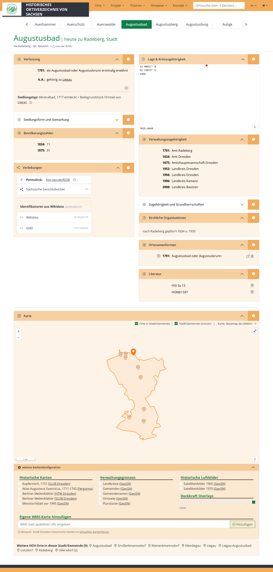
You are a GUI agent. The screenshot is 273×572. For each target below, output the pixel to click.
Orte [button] (98, 5)
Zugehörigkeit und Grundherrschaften (173, 204)
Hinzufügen (242, 524)
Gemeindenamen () (121, 494)
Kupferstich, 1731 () (46, 484)
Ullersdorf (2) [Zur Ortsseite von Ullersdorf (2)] (68, 550)
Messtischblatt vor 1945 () (45, 503)
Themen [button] (136, 5)
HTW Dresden (65, 494)
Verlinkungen (29, 168)
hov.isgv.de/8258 (58, 180)
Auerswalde (106, 24)
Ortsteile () (115, 498)
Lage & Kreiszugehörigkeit (163, 59)
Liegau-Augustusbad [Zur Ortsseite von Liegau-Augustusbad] (236, 546)
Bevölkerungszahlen (35, 133)
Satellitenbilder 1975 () (204, 489)
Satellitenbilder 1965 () (204, 484)
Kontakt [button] (179, 5)
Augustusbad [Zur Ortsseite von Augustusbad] (102, 546)
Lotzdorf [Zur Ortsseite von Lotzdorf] (27, 550)
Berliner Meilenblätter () (49, 494)
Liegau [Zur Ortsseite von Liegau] (211, 546)
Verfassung (29, 59)
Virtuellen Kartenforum (94, 532)
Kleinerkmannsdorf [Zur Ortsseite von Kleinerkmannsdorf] (165, 546)
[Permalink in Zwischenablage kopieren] (74, 180)
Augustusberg (167, 24)
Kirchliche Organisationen (164, 218)
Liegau (67, 79)
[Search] (219, 5)
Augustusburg (197, 24)
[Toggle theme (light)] (265, 5)
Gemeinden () (117, 489)
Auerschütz (76, 24)
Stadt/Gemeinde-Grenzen (195, 323)
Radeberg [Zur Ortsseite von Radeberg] (46, 550)
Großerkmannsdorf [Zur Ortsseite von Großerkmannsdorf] (132, 546)
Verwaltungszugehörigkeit (165, 139)
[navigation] (136, 24)
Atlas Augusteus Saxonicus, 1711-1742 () (57, 489)
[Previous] (27, 24)
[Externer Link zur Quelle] (248, 256)
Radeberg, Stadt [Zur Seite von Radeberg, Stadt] (101, 39)
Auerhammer (45, 24)
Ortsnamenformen (159, 245)
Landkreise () (117, 484)
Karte (24, 316)
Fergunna (85, 489)
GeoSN (63, 503)
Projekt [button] (116, 5)
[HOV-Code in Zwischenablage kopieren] (53, 46)
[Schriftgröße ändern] (253, 5)
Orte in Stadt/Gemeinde (155, 323)
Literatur (152, 274)
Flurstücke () (116, 503)
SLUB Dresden (59, 484)
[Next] (246, 24)
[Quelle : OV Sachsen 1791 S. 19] (252, 256)
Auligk (227, 24)
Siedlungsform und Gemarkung (43, 120)
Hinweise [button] (158, 5)
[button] (252, 256)
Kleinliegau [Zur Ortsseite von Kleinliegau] (193, 546)
